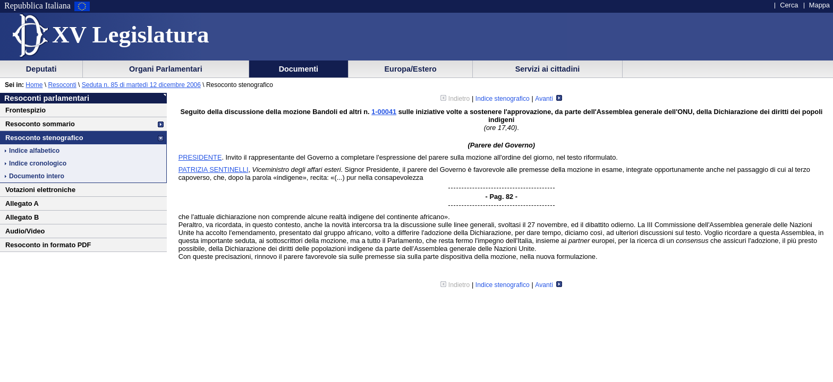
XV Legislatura (130, 34)
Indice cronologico (37, 163)
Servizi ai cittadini (547, 69)
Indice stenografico (502, 98)
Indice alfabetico (34, 150)
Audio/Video (25, 231)
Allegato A (22, 203)
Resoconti (62, 85)
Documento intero (36, 176)
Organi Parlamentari (166, 69)
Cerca (789, 5)
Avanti (548, 98)
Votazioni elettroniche (40, 190)
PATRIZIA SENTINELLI (213, 169)
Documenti (298, 69)
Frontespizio (25, 110)
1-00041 (383, 112)
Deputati (41, 69)
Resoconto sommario (40, 124)
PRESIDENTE (200, 157)
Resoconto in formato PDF (48, 245)
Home (34, 85)
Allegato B (22, 217)
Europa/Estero (410, 69)
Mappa (819, 5)
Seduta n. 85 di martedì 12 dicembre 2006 (141, 85)
